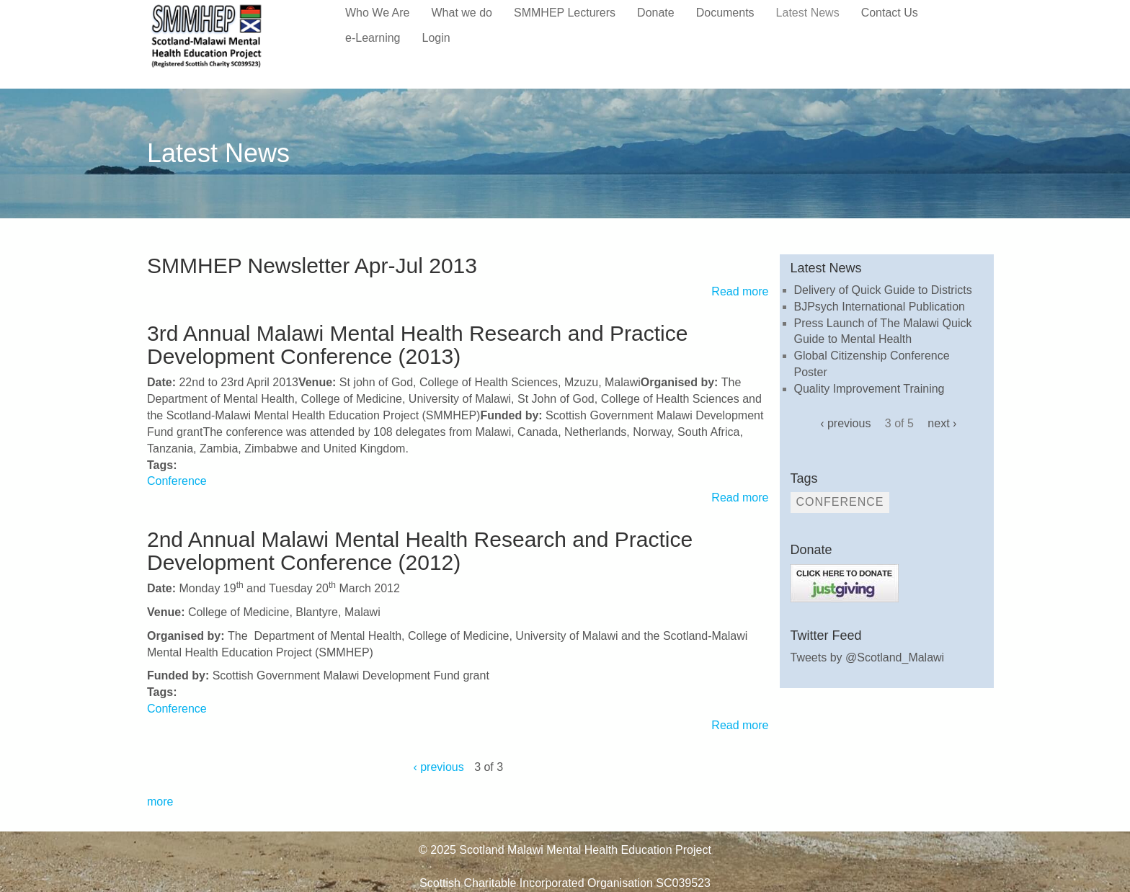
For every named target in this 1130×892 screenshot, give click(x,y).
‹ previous (438, 767)
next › (941, 423)
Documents (725, 12)
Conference (177, 481)
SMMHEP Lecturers (564, 12)
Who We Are (377, 12)
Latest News (808, 12)
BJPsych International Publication (879, 306)
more (160, 801)
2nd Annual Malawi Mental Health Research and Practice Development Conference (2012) (420, 550)
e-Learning (373, 38)
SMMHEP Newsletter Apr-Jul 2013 (312, 265)
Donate (656, 12)
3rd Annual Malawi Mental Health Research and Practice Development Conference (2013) (417, 344)
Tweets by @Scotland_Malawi (868, 657)
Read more (739, 291)
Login (436, 38)
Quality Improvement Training (869, 389)
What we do (462, 12)
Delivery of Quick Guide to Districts (883, 290)
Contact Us (889, 12)
